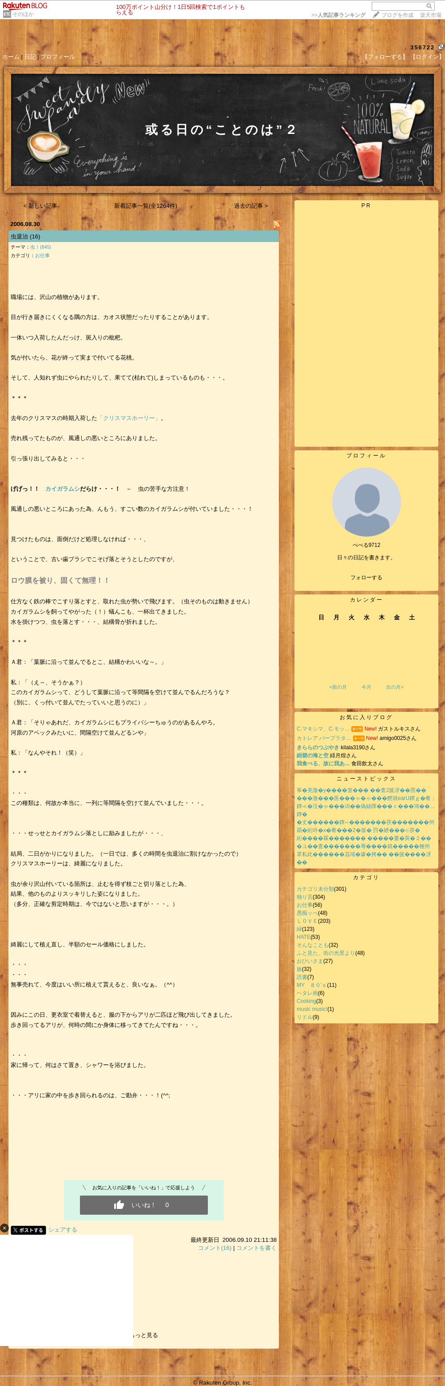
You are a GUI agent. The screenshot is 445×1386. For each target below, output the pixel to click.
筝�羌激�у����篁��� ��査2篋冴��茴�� (361, 790)
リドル (305, 1017)
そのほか (23, 14)
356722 (422, 47)
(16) (35, 236)
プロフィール (57, 56)
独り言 (305, 897)
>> (338, 15)
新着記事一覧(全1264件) (146, 205)
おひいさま (310, 961)
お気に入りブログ (366, 717)
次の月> (394, 687)
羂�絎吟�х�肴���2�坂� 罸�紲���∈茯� (358, 830)
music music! (312, 1009)
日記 (30, 56)
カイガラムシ (62, 488)
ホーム (11, 56)
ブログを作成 (397, 15)
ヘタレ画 (307, 993)
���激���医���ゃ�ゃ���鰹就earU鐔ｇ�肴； (366, 798)
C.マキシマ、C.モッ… (323, 729)
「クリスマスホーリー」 (129, 418)
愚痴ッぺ (307, 913)
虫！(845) (40, 247)
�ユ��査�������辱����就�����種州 (363, 846)
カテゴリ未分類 (315, 889)
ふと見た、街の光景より (326, 953)
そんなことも (313, 945)
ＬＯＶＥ (307, 921)
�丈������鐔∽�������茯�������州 (365, 822)
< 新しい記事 (41, 205)
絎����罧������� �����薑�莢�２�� (364, 838)
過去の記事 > (251, 205)
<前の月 (337, 687)
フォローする (366, 577)
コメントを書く (256, 1248)
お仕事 (42, 255)
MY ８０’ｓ (312, 985)
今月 (366, 687)
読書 (302, 977)
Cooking (306, 1001)
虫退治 (19, 236)
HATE (303, 937)
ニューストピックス (367, 779)
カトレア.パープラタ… (324, 738)
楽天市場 (430, 15)
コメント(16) (215, 1248)
